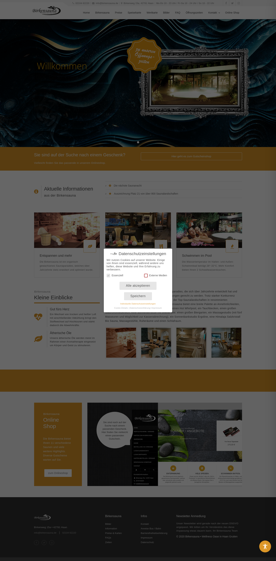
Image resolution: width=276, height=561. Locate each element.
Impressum (157, 305)
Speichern (138, 293)
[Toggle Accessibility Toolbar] (265, 546)
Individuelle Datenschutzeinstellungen (138, 301)
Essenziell (115, 272)
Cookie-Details (121, 305)
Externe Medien (155, 272)
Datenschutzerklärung (140, 305)
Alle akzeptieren (138, 283)
